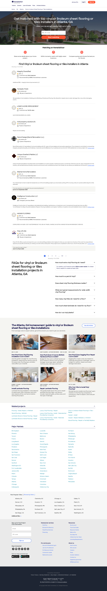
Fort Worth (71, 457)
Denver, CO (18, 502)
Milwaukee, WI (19, 506)
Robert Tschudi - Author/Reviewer (22, 384)
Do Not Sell (54, 579)
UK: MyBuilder (73, 575)
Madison (70, 479)
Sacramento (15, 449)
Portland (71, 431)
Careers (72, 550)
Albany (42, 460)
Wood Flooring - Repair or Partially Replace (81, 420)
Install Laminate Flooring (20, 388)
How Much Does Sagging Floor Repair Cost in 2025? (82, 355)
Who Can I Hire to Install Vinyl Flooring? (79, 388)
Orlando (14, 476)
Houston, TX (38, 502)
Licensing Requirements (76, 539)
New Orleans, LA (59, 506)
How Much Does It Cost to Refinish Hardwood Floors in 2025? (52, 356)
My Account (73, 525)
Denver (14, 460)
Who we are (73, 547)
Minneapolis (43, 447)
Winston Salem (44, 476)
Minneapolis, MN (40, 506)
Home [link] (13, 9)
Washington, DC (79, 513)
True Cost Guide (74, 527)
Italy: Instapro (54, 575)
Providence (71, 441)
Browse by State (30, 495)
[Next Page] (66, 256)
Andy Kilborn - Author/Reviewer (49, 352)
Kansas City (43, 452)
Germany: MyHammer (44, 575)
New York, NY (78, 506)
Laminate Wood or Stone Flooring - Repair (24, 416)
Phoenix (14, 433)
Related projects (53, 406)
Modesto (14, 447)
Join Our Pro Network (48, 547)
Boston (42, 439)
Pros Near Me (73, 534)
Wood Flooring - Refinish (19, 413)
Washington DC (16, 465)
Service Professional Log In (49, 545)
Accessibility (61, 579)
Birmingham (15, 431)
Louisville (42, 431)
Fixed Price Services (48, 530)
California (49, 579)
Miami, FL (77, 502)
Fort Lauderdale (17, 468)
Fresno (14, 439)
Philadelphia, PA (20, 509)
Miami (13, 473)
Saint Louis (43, 455)
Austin (70, 449)
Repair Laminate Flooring (49, 388)
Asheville (42, 465)
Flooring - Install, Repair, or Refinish (22, 410)
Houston (70, 460)
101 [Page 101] (62, 256)
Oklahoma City (44, 487)
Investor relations (74, 555)
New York (43, 463)
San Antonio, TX (78, 509)
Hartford (14, 463)
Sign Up (91, 2)
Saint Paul (43, 449)
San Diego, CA (19, 513)
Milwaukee (71, 481)
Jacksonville (15, 471)
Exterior (19, 5)
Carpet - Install (72, 415)
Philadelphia (72, 436)
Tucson (14, 436)
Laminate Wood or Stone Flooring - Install (24, 418)
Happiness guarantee (75, 559)
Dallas (70, 452)
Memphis (71, 444)
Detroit (42, 441)
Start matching (53, 37)
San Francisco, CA (40, 513)
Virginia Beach (72, 473)
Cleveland (43, 481)
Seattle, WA (57, 513)
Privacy (45, 579)
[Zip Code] (53, 33)
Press (71, 552)
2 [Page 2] (48, 256)
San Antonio (72, 463)
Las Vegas (43, 457)
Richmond (71, 471)
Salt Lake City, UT (59, 509)
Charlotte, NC (39, 498)
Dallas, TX (77, 498)
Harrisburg (71, 433)
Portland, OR (39, 509)
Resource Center (74, 530)
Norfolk (70, 468)
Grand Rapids (44, 444)
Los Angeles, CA (59, 502)
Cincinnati (43, 479)
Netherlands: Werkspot (63, 575)
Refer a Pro (73, 532)
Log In (83, 2)
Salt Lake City (72, 465)
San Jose (14, 457)
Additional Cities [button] (16, 516)
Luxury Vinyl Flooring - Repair (49, 410)
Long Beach (15, 441)
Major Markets (53, 426)
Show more (91, 148)
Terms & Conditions (62, 582)
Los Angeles (15, 444)
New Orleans (44, 433)
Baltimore (43, 436)
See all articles (88, 325)
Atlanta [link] (22, 9)
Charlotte (43, 468)
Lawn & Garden (27, 5)
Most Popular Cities (16, 495)
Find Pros (45, 525)
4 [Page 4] (55, 256)
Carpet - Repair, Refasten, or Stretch (79, 418)
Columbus (43, 484)
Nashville (71, 447)
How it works (73, 545)
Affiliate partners (74, 562)
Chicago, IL (57, 498)
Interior (14, 5)
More (34, 5)
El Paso (70, 455)
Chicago (14, 484)
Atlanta (14, 481)
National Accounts (47, 555)
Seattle (70, 476)
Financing (45, 532)
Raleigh (42, 473)
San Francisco (16, 455)
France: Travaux (34, 575)
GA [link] (17, 9)
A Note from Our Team (76, 537)
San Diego (15, 452)
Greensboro (43, 471)
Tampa (14, 479)
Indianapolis (15, 487)
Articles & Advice (41, 5)
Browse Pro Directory (48, 527)
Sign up (21, 540)
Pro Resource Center (48, 550)
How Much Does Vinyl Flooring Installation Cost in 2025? (22, 355)
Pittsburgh (71, 439)
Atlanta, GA (18, 498)
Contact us (73, 557)
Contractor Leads (47, 552)
